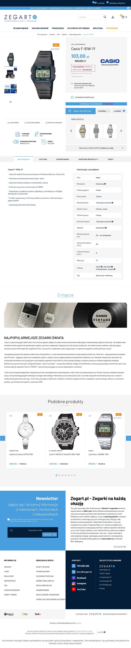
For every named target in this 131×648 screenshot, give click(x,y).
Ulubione (98, 2)
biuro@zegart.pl (84, 572)
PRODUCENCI (58, 28)
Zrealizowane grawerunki (47, 595)
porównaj (102, 111)
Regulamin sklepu (44, 585)
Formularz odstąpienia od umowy (50, 599)
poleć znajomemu (33, 123)
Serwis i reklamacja (45, 581)
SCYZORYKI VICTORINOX (78, 28)
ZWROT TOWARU (10, 595)
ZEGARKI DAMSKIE (40, 28)
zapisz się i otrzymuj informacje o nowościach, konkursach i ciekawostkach (33, 509)
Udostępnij (14, 123)
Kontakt (7, 567)
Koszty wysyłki (42, 567)
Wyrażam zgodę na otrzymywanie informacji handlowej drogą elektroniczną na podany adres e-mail (31, 520)
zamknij (102, 632)
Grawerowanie (42, 590)
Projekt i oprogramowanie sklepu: (65, 623)
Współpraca (10, 581)
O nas (6, 571)
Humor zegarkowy (12, 590)
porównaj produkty (115, 2)
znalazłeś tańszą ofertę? (96, 148)
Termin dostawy (43, 571)
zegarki (101, 516)
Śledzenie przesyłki (45, 576)
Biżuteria (98, 28)
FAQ (5, 585)
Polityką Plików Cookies (84, 631)
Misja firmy (9, 576)
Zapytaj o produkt (55, 123)
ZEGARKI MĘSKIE (20, 28)
